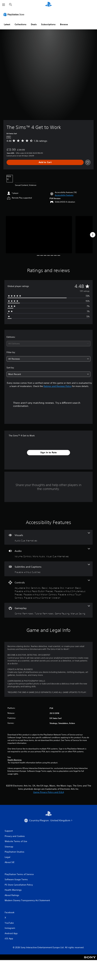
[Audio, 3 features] (48, 553)
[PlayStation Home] (48, 4)
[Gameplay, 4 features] (48, 610)
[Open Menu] (3, 4)
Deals (34, 24)
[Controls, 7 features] (48, 589)
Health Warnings (14, 760)
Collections (20, 24)
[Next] (92, 234)
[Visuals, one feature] (48, 537)
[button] (64, 195)
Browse (64, 24)
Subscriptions (48, 24)
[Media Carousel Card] (39, 234)
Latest (7, 24)
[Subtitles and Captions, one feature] (48, 568)
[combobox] (48, 343)
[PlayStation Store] (14, 14)
